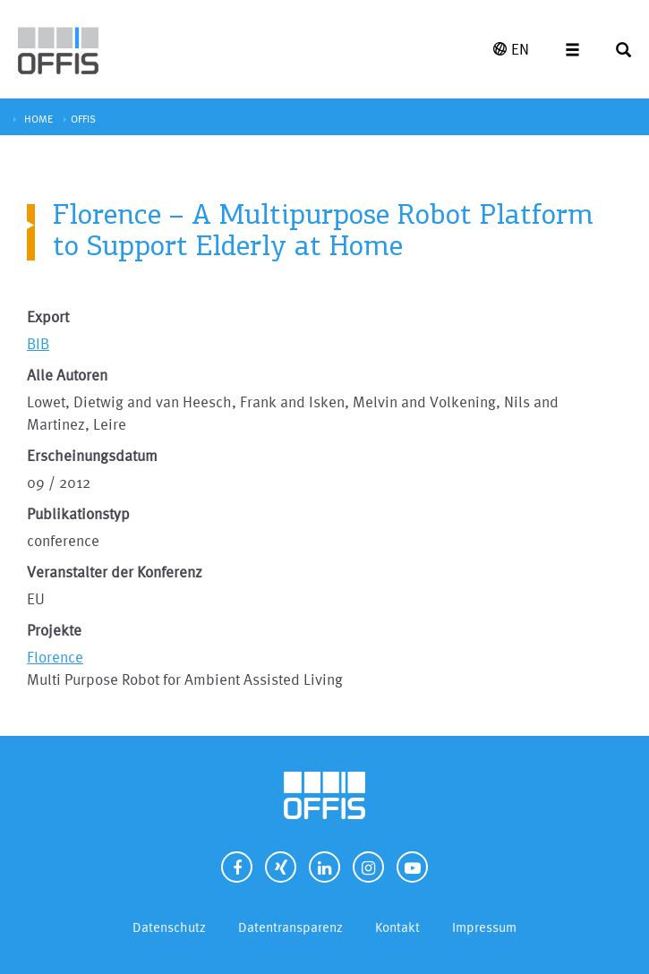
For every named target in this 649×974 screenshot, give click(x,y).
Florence (55, 656)
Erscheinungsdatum (92, 455)
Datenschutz (169, 927)
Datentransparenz (290, 927)
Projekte (54, 629)
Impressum (484, 927)
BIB (38, 343)
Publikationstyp (78, 513)
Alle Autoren (67, 374)
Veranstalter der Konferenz (114, 571)
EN (511, 48)
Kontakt (397, 927)
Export (48, 316)
